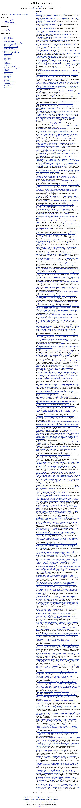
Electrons (6, 29)
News (32, 802)
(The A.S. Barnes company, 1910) (58, 476)
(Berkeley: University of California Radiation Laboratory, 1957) (57, 14)
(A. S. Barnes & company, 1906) (57, 135)
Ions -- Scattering (8, 55)
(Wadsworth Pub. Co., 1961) (55, 107)
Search (28, 799)
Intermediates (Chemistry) (10, 24)
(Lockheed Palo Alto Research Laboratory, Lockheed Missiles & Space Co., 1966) (57, 335)
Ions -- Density (7, 40)
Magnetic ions (7, 79)
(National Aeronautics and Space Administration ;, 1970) (56, 402)
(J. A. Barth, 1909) (53, 146)
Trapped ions (7, 86)
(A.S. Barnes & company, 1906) (57, 480)
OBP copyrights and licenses (40, 806)
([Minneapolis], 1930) (55, 91)
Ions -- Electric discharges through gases (14, 42)
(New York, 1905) (53, 37)
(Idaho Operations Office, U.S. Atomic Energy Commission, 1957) (58, 354)
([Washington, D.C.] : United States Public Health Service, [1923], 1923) (58, 688)
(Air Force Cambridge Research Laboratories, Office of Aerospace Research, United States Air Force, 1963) (58, 540)
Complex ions (7, 65)
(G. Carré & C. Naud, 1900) (53, 446)
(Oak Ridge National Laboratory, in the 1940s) (57, 282)
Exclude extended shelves (47, 6)
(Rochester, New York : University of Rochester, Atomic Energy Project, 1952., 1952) (57, 511)
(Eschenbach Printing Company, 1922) (57, 259)
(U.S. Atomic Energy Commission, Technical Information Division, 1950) (57, 425)
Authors (42, 799)
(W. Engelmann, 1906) (55, 153)
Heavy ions (6, 69)
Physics (6, 21)
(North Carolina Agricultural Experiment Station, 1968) (58, 421)
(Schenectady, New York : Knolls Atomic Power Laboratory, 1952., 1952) (57, 523)
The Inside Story (51, 802)
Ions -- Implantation (9, 45)
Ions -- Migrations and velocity (11, 52)
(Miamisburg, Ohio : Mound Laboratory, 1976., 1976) (56, 719)
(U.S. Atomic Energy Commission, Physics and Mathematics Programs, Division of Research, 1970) (57, 518)
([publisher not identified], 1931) (55, 351)
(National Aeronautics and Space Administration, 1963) (57, 375)
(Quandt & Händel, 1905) (57, 201)
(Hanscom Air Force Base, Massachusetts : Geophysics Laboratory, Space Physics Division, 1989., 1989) (56, 749)
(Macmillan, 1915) (56, 491)
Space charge (7, 83)
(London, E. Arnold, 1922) (53, 455)
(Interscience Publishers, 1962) (50, 31)
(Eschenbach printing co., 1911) (57, 43)
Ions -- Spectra (7, 58)
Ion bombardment (8, 72)
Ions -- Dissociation (9, 41)
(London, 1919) (53, 692)
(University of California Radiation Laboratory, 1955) (57, 361)
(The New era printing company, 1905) (58, 53)
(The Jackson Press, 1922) (58, 57)
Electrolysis (7, 30)
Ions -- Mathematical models (11, 47)
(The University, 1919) (53, 495)
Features (37, 802)
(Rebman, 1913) (51, 452)
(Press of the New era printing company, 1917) (58, 64)
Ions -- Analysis (8, 36)
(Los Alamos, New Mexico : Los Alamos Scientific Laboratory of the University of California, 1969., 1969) (56, 695)
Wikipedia (12, 14)
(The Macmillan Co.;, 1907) (56, 210)
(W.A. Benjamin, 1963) (50, 67)
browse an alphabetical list (33, 8)
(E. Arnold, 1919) (51, 101)
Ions (41, 11)
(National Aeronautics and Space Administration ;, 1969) (56, 406)
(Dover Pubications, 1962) (47, 237)
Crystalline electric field (10, 66)
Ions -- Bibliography (9, 37)
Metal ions (6, 80)
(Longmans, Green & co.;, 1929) (55, 317)
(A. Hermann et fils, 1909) (53, 79)
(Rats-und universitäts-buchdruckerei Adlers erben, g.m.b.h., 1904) (54, 368)
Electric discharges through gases (12, 67)
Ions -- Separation (8, 56)
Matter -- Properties (9, 20)
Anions (5, 61)
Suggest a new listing (52, 796)
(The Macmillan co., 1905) (53, 40)
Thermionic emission (9, 84)
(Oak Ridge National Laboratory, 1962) (56, 296)
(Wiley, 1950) (50, 47)
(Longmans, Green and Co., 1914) (54, 34)
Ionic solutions (7, 76)
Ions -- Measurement (9, 48)
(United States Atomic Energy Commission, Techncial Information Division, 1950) (56, 247)
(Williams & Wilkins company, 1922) (56, 118)
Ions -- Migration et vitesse (10, 51)
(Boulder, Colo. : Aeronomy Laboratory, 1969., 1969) (56, 672)
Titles (46, 799)
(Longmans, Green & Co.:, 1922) (55, 128)
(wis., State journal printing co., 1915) (58, 20)
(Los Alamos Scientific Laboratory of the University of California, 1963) (57, 437)
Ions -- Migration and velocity (11, 49)
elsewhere (25, 14)
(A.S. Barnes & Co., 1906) (57, 311)
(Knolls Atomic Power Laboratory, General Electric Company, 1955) (57, 533)
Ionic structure (7, 77)
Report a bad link (41, 796)
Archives (43, 802)
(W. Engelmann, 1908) (56, 314)
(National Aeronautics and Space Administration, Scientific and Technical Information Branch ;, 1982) (57, 386)
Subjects (51, 799)
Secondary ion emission (10, 81)
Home (24, 799)
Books (27, 802)
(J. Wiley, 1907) (50, 24)
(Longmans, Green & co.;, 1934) (55, 104)
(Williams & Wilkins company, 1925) (56, 50)
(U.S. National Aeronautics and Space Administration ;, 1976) (56, 396)
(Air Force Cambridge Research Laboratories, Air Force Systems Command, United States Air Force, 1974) (57, 745)
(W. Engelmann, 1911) (55, 213)
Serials (56, 799)
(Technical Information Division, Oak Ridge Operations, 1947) (56, 191)
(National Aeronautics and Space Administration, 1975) (55, 392)
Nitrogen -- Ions (8, 87)
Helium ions (7, 70)
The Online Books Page (40, 3)
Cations (6, 62)
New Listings (35, 799)
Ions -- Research (8, 54)
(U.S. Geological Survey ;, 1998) (57, 171)
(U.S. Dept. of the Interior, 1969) (54, 180)
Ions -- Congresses (8, 38)
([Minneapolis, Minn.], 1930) (57, 83)
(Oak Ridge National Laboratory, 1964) (57, 269)
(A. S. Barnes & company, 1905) (50, 343)
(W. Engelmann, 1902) (54, 111)
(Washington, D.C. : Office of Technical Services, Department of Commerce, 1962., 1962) (56, 507)
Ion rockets (6, 73)
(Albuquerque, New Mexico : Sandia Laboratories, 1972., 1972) (55, 677)
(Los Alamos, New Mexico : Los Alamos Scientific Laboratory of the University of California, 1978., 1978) (58, 713)
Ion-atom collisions (9, 74)
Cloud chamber (7, 63)
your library (18, 14)
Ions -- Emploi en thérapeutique (12, 44)
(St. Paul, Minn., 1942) (55, 205)
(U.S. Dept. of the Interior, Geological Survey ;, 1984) (56, 682)
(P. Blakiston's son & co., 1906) (57, 149)
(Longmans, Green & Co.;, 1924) (55, 223)
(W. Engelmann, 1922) (55, 262)
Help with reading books (29, 796)
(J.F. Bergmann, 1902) (57, 306)
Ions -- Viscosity (8, 59)
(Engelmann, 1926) (54, 156)
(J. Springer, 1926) (49, 122)
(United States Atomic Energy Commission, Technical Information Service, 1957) (55, 467)
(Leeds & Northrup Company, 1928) (57, 326)
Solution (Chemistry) (9, 22)
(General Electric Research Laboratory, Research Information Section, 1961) (56, 340)
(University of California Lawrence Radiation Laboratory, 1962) (56, 253)
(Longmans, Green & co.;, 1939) (55, 131)
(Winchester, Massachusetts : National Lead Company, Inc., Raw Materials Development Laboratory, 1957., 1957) (58, 702)
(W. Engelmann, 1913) (56, 234)
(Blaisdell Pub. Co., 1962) (57, 178)
